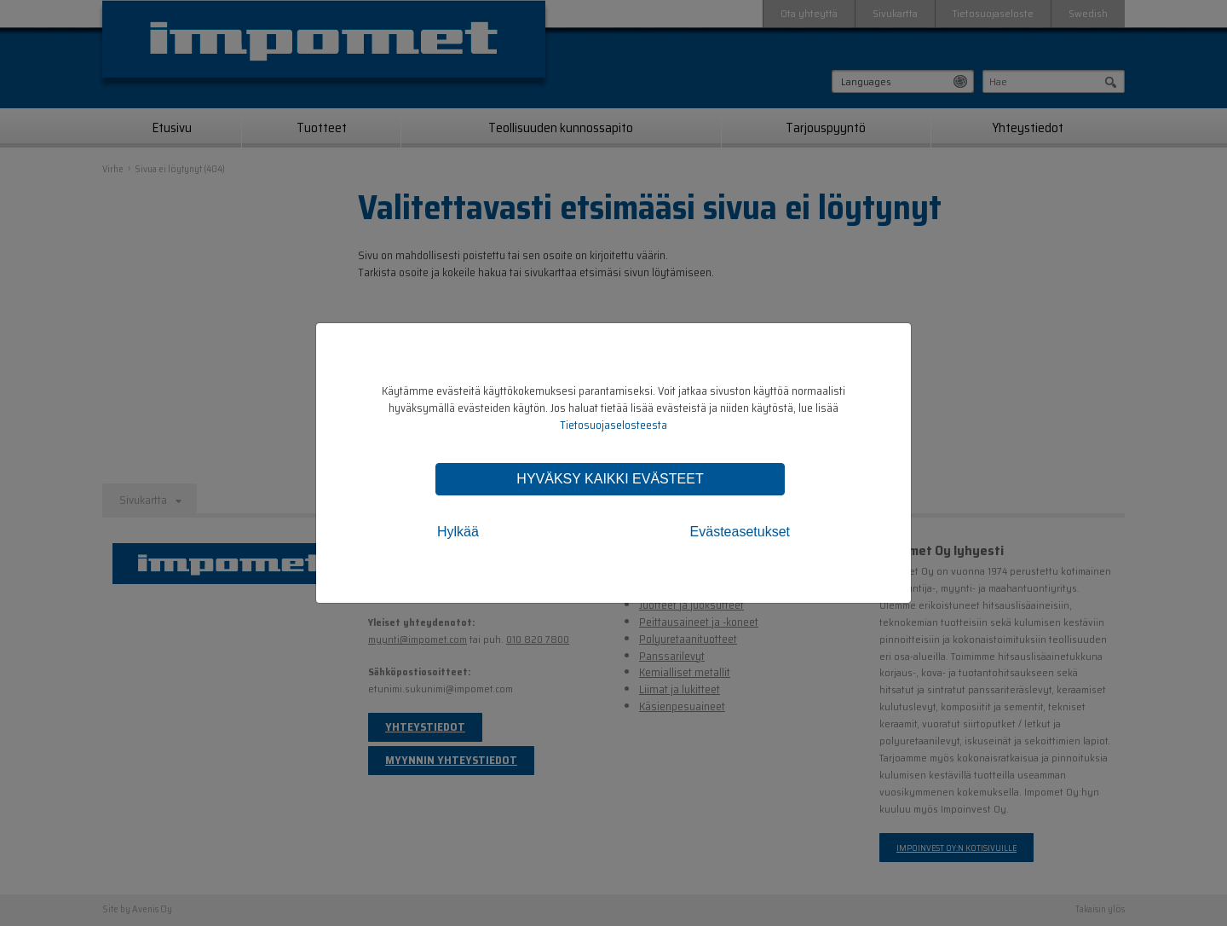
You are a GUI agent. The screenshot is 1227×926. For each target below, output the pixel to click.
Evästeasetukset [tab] (740, 531)
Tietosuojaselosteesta (613, 425)
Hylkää (458, 531)
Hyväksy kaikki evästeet (609, 479)
